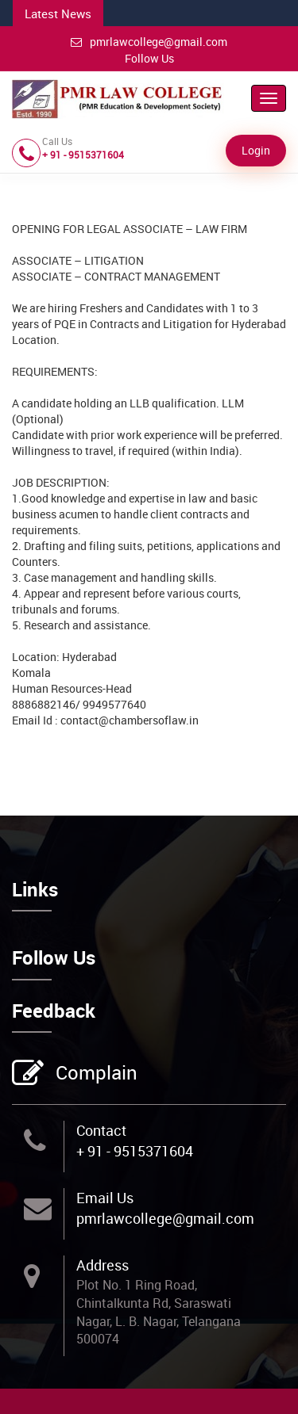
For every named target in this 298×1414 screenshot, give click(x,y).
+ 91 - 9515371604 (134, 1150)
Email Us (105, 1197)
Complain (94, 1074)
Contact (101, 1130)
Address (102, 1265)
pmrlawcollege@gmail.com (149, 41)
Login (256, 150)
